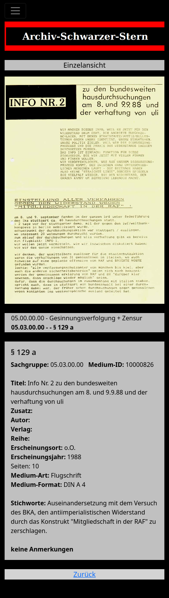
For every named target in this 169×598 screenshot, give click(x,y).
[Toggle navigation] (15, 10)
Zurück (84, 574)
